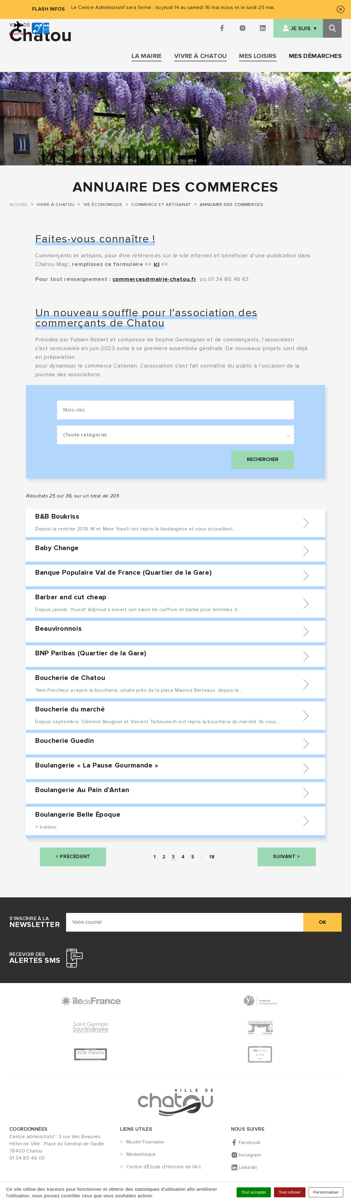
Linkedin (248, 1167)
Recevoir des (34, 958)
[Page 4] (183, 857)
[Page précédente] (73, 857)
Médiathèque (141, 1154)
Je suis (300, 28)
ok (322, 922)
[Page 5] (192, 857)
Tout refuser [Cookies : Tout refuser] (290, 1192)
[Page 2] (163, 857)
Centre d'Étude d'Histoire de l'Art (163, 1167)
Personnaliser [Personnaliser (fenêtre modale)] (326, 1192)
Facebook (250, 1142)
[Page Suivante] (286, 857)
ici (157, 264)
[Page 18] (211, 857)
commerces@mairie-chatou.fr (154, 279)
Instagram (250, 1155)
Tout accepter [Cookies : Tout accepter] (253, 1192)
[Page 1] (155, 857)
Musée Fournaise (145, 1142)
